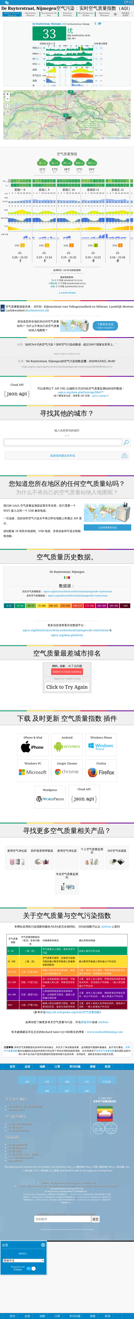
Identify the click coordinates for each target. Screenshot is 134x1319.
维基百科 (86, 1194)
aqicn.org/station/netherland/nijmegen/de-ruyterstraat (78, 638)
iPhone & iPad (33, 830)
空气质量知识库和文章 (19, 1295)
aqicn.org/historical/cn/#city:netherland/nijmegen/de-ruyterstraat (66, 673)
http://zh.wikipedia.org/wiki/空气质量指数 (73, 1184)
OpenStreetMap (113, 138)
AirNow (106, 1098)
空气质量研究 (15, 1288)
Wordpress (50, 882)
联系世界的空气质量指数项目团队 (25, 1277)
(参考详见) (66, 1146)
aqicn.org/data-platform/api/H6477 (81, 392)
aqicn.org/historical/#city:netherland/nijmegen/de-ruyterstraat (78, 634)
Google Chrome (67, 856)
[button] (71, 93)
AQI (49, 23)
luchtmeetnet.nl (37, 310)
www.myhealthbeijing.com (105, 1203)
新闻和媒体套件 (16, 1281)
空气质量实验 (15, 1298)
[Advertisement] (67, 489)
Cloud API (84, 882)
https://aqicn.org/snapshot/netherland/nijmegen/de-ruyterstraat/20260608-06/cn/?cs (67, 366)
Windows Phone (101, 830)
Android (67, 830)
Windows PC (33, 856)
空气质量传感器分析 (18, 1301)
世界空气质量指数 (105, 1222)
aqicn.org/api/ (99, 395)
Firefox (101, 856)
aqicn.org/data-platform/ (67, 678)
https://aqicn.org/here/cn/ (67, 353)
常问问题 (12, 1309)
